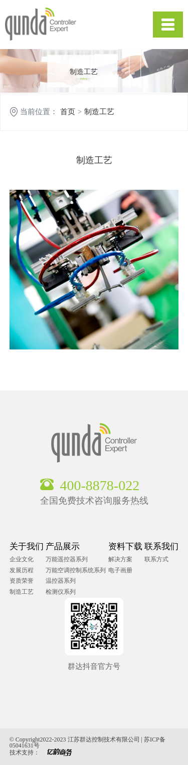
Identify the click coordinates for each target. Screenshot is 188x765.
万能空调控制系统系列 (76, 570)
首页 (67, 112)
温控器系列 (61, 580)
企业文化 (22, 559)
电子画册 (120, 570)
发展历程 (22, 570)
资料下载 (125, 546)
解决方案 (120, 559)
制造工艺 (99, 112)
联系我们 (161, 546)
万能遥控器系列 (67, 559)
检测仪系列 (61, 591)
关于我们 (27, 546)
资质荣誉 (22, 580)
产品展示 (63, 546)
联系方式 (156, 559)
